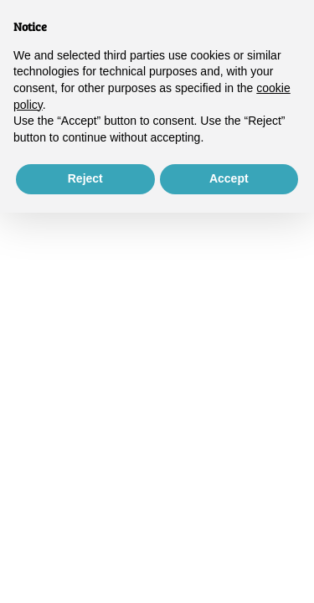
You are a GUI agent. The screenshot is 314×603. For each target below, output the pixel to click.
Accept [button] (229, 178)
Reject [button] (85, 178)
